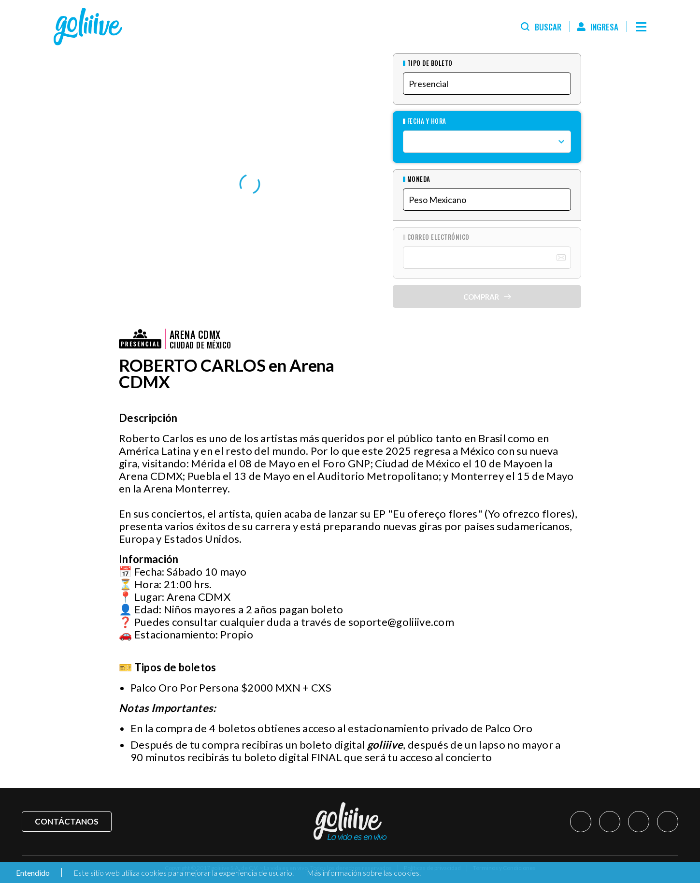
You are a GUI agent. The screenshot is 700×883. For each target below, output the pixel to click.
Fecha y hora (426, 121)
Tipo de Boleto (430, 63)
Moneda (418, 179)
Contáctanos (67, 821)
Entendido (32, 872)
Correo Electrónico (438, 237)
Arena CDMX (195, 334)
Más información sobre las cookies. (364, 872)
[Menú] (641, 26)
